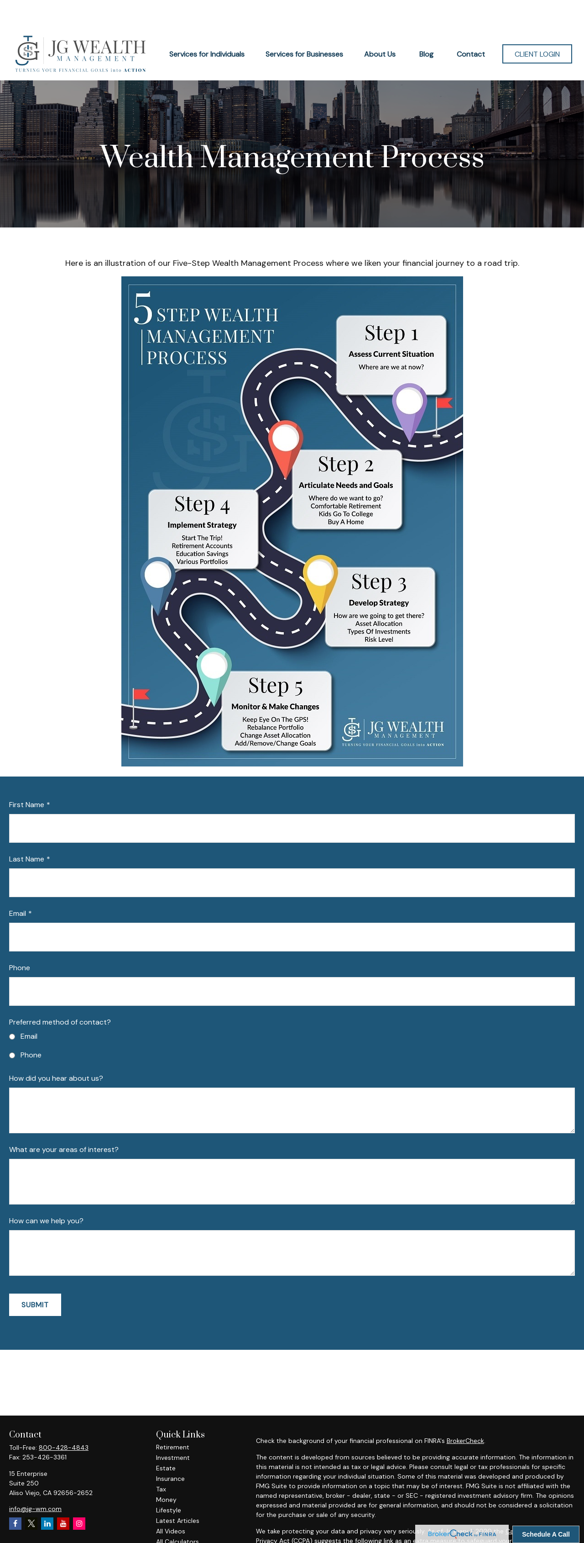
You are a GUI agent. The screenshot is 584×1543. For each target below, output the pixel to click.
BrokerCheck (465, 1413)
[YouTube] (63, 1496)
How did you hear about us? (56, 1051)
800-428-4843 (64, 1420)
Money (166, 1472)
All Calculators (177, 1514)
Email (17, 886)
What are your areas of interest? (64, 1122)
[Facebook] (15, 1496)
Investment (173, 1430)
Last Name (26, 831)
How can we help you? (46, 1193)
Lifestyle (168, 1483)
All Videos (170, 1504)
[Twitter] (31, 1496)
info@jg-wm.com (35, 1481)
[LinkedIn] (47, 1496)
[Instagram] (79, 1496)
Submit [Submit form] (35, 1277)
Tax (161, 1462)
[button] (207, 26)
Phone (19, 940)
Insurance (170, 1451)
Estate (166, 1441)
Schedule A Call (546, 1534)
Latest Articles (177, 1493)
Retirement (172, 1420)
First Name (26, 777)
